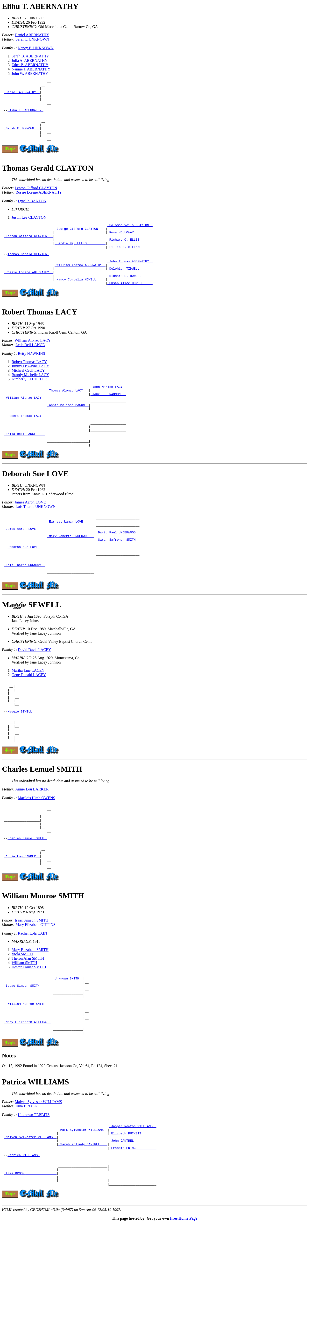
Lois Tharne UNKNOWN (35, 543)
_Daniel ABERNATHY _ (22, 95)
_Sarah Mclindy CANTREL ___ (82, 1234)
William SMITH (24, 1036)
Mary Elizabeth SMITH (30, 1023)
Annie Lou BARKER (32, 851)
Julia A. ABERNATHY (30, 60)
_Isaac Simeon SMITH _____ (27, 1062)
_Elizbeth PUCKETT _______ (132, 1221)
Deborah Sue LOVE (35, 510)
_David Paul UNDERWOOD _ (117, 573)
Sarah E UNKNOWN (32, 39)
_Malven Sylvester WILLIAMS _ (30, 1226)
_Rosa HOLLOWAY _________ (130, 247)
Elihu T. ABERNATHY (40, 6)
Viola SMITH (22, 1028)
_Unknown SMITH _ (68, 1053)
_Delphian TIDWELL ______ (130, 290)
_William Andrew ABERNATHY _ (80, 286)
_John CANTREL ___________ (132, 1230)
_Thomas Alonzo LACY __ (68, 416)
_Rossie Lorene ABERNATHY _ (28, 294)
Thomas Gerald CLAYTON (47, 180)
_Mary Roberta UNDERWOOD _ (70, 577)
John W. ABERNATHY (30, 73)
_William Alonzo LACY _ (24, 425)
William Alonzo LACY (33, 365)
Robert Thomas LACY (39, 336)
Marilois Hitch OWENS (36, 859)
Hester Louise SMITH (29, 1041)
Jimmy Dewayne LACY (30, 391)
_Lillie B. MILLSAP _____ (130, 264)
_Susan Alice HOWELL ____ (130, 307)
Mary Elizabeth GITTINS (35, 998)
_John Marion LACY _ (108, 412)
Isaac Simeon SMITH (32, 994)
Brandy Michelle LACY (30, 399)
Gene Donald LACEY (29, 724)
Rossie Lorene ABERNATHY (38, 205)
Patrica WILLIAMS (35, 1168)
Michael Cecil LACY (28, 395)
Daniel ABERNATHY (32, 35)
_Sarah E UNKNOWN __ (22, 138)
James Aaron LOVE (30, 539)
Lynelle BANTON (32, 213)
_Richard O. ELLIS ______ (130, 255)
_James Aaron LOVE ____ (24, 568)
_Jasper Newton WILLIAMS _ (132, 1213)
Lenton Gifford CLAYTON (36, 200)
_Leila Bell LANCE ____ (24, 468)
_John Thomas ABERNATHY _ (130, 281)
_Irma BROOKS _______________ (30, 1269)
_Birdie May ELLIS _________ (80, 260)
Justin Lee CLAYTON (29, 230)
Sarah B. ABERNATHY (30, 56)
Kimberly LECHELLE (29, 404)
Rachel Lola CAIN (32, 1007)
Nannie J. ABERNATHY (31, 69)
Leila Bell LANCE (30, 369)
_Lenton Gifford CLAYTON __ (28, 251)
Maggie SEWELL (31, 654)
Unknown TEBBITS (34, 1201)
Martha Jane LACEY (28, 720)
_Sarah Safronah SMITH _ (117, 581)
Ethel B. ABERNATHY (30, 65)
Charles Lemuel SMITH (42, 830)
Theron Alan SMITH (28, 1032)
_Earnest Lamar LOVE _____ (70, 560)
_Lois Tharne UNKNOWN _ (24, 612)
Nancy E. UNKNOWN (36, 48)
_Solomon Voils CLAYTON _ (130, 238)
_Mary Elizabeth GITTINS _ (27, 1106)
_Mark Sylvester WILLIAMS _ (82, 1217)
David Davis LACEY (34, 699)
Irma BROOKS (27, 1192)
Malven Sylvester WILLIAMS (38, 1188)
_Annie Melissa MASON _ (68, 434)
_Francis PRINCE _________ (132, 1239)
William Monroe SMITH (43, 969)
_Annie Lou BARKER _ (22, 928)
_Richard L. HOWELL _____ (130, 299)
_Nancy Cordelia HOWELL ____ (80, 303)
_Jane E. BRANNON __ (108, 421)
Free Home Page (183, 1317)
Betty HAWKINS (31, 378)
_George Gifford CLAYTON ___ (80, 242)
